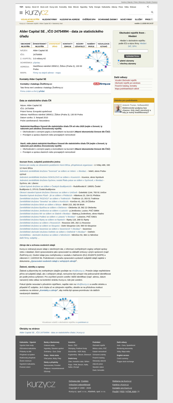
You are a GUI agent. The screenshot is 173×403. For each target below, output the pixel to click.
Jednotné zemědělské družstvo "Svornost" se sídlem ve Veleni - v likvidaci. (53, 171)
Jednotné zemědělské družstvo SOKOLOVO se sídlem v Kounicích (50, 177)
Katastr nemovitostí (100, 352)
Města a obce (97, 348)
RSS (122, 391)
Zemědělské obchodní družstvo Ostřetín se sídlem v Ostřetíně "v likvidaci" (53, 232)
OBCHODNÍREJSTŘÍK (25, 45)
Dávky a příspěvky (51, 362)
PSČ (105, 348)
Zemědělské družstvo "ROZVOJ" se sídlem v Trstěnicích (45, 198)
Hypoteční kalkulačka (27, 364)
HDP (79, 352)
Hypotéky (83, 7)
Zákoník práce (98, 364)
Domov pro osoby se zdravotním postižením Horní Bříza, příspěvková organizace (56, 165)
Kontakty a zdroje (48, 290)
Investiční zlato (78, 362)
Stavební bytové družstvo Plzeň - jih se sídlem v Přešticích (46, 195)
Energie (97, 7)
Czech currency (122, 358)
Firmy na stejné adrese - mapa (47, 73)
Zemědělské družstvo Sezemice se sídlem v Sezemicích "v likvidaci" (50, 229)
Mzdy (55, 358)
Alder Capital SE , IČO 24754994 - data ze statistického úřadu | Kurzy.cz (52, 332)
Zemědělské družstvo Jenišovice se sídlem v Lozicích (44, 210)
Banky (46, 342)
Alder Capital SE (45, 23)
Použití (115, 391)
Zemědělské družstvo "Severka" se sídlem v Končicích (44, 201)
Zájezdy (130, 2)
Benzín (80, 365)
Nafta (86, 365)
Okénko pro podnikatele (125, 100)
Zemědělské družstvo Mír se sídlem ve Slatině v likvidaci (45, 213)
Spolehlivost (131, 345)
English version (123, 355)
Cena (124, 345)
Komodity (63, 7)
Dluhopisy (71, 348)
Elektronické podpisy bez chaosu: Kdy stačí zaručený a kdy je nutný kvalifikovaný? (136, 110)
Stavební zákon (98, 367)
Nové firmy (126, 19)
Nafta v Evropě (73, 367)
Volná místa (54, 355)
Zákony (114, 7)
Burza (70, 345)
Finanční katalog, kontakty (126, 86)
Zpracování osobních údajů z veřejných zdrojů (53, 261)
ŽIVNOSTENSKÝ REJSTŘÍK (39, 45)
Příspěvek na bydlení (27, 355)
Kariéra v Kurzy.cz (120, 384)
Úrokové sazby (49, 345)
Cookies (84, 381)
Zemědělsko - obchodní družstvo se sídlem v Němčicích (45, 235)
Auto (118, 345)
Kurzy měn (54, 7)
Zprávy (28, 7)
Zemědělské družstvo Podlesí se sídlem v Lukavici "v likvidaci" (48, 217)
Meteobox (142, 2)
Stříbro (86, 362)
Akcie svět (44, 7)
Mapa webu (126, 352)
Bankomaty (55, 342)
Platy (59, 358)
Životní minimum (25, 361)
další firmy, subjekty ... (29, 238)
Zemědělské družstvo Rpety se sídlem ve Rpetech (42, 220)
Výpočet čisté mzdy (27, 345)
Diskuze (133, 7)
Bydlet (149, 2)
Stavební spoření (57, 348)
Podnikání (96, 342)
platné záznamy (126, 61)
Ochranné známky (108, 19)
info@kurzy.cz (78, 271)
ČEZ (75, 345)
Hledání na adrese (70, 19)
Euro (54, 352)
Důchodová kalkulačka (28, 348)
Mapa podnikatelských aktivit (127, 89)
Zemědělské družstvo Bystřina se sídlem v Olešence (43, 207)
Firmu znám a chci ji (32, 91)
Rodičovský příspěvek (27, 358)
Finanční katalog (98, 358)
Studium (154, 2)
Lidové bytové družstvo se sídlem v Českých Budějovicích (45, 186)
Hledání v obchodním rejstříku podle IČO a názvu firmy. (132, 43)
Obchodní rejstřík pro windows (127, 83)
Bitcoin (76, 7)
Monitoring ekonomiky (125, 348)
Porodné (57, 365)
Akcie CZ (35, 7)
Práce (121, 7)
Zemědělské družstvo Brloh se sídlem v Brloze (40, 204)
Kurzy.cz (22, 23)
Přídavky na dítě (25, 352)
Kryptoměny (72, 355)
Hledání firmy (49, 19)
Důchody (47, 371)
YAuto (136, 2)
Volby (119, 352)
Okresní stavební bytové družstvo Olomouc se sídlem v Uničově (48, 192)
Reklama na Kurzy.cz (122, 381)
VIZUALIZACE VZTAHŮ (103, 45)
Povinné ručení (25, 367)
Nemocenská (48, 365)
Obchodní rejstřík (32, 23)
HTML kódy (131, 391)
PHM (75, 365)
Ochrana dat (74, 381)
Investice (71, 342)
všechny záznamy (127, 63)
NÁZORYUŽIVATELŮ (80, 45)
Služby (138, 19)
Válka (126, 7)
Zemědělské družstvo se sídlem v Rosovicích (40, 223)
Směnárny (47, 352)
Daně (95, 370)
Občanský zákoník (99, 361)
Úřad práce (48, 358)
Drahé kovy (72, 358)
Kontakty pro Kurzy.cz (122, 388)
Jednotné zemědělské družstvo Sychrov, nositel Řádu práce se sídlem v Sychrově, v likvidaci (61, 180)
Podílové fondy (81, 348)
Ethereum (87, 355)
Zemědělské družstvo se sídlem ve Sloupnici (40, 226)
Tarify (91, 7)
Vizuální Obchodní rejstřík (126, 80)
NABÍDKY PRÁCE (91, 45)
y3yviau (36, 62)
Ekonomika (72, 352)
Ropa (70, 365)
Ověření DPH (88, 19)
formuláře (100, 370)
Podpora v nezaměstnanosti (54, 368)
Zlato (70, 7)
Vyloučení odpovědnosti (79, 384)
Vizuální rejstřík (30, 19)
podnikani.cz (83, 322)
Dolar (59, 352)
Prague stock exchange (125, 362)
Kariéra (123, 2)
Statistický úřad (57, 23)
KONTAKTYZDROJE (67, 45)
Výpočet (32, 342)
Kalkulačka (106, 7)
